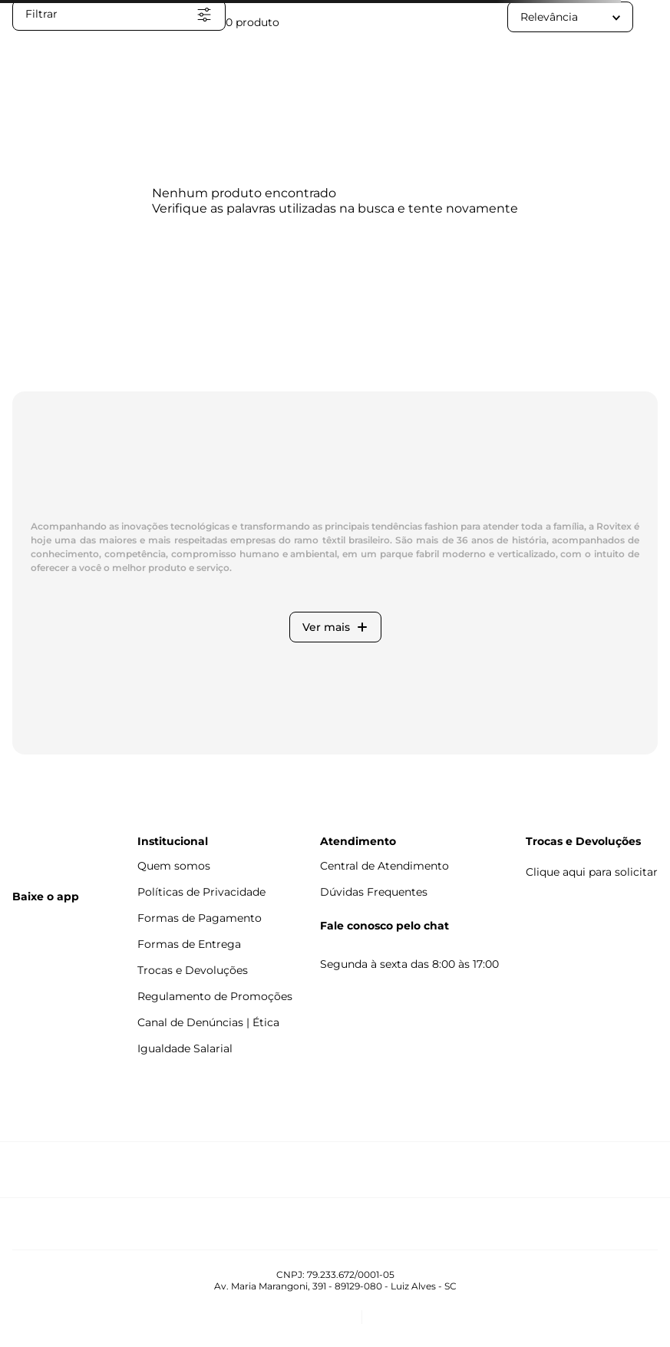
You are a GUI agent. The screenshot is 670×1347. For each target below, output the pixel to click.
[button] (119, 15)
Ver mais (335, 627)
